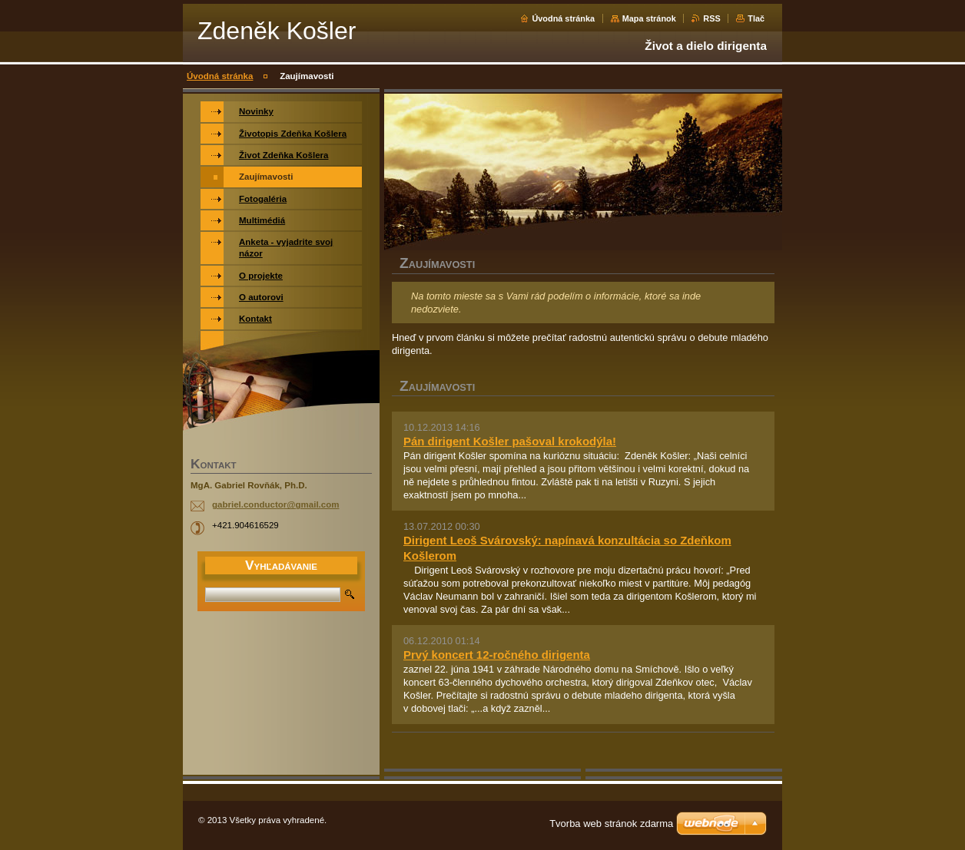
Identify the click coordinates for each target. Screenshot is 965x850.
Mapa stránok (649, 18)
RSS (711, 18)
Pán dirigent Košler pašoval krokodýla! (509, 441)
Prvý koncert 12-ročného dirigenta (496, 654)
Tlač (756, 18)
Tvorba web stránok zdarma (611, 823)
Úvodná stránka (563, 18)
